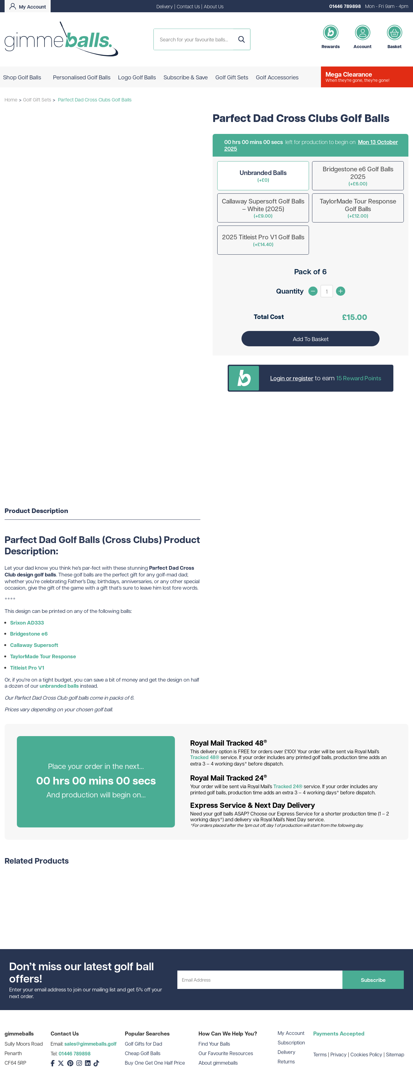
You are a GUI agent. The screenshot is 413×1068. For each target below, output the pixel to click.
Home (11, 99)
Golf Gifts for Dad (143, 1043)
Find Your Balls (214, 1043)
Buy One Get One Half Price (155, 1062)
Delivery (164, 6)
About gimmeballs (218, 1062)
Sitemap (395, 1054)
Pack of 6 (310, 271)
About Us (213, 6)
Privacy (338, 1054)
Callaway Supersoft (34, 645)
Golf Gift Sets (37, 99)
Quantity (290, 291)
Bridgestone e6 (29, 633)
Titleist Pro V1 (27, 667)
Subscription (291, 1042)
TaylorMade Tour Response (43, 656)
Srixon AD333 (27, 622)
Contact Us (188, 6)
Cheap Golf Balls (142, 1053)
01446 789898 (345, 6)
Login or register (291, 378)
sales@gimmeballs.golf (90, 1043)
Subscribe (373, 979)
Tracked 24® (288, 786)
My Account (291, 1033)
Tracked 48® (204, 757)
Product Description (36, 511)
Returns (286, 1061)
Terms (320, 1054)
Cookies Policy (366, 1054)
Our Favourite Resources (226, 1053)
